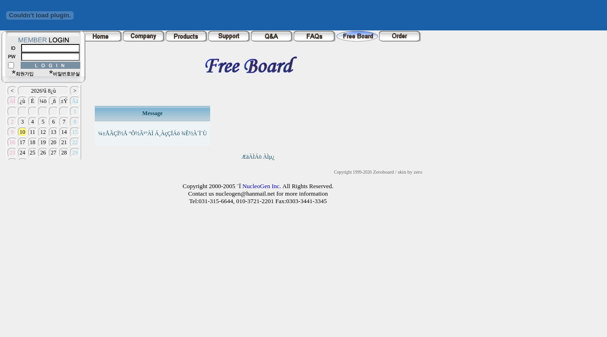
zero (418, 172)
